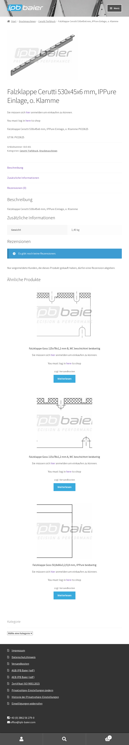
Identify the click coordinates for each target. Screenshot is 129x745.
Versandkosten (20, 663)
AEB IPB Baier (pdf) (23, 677)
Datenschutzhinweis (24, 657)
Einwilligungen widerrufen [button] (27, 703)
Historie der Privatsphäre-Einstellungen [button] (35, 697)
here (28, 120)
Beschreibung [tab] (15, 167)
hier (28, 112)
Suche (64, 739)
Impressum (18, 650)
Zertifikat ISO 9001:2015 (26, 683)
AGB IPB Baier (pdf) (23, 670)
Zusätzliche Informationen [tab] (23, 177)
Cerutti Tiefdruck (47, 21)
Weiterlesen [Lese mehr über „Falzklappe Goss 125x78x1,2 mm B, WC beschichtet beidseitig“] (64, 378)
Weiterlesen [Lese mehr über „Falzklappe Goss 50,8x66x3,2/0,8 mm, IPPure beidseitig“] (64, 595)
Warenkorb (99, 737)
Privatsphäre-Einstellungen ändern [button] (32, 690)
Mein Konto (21, 739)
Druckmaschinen (27, 21)
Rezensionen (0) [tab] (16, 188)
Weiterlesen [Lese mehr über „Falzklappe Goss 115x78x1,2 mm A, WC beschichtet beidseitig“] (64, 487)
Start (13, 21)
